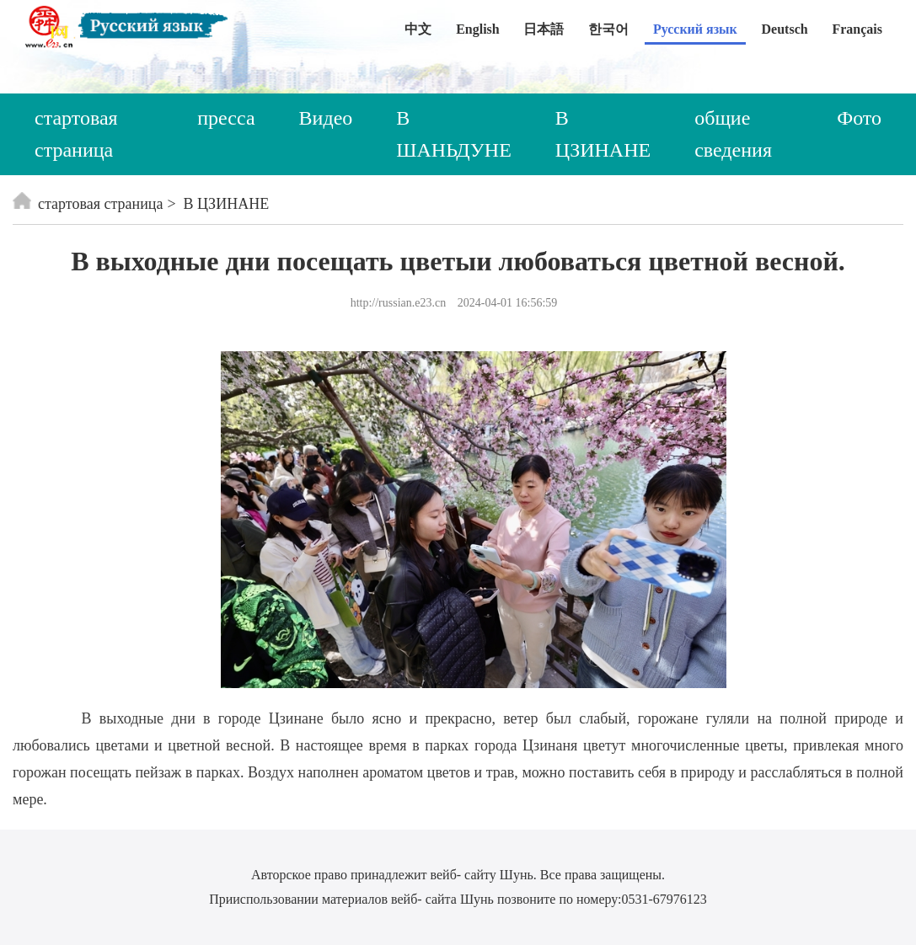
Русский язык (695, 29)
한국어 (608, 29)
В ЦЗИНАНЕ (603, 134)
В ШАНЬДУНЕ (454, 134)
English (478, 29)
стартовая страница (76, 134)
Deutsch (785, 29)
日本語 (543, 29)
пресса (225, 118)
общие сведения (733, 134)
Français (857, 29)
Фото (859, 118)
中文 (417, 29)
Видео (326, 118)
